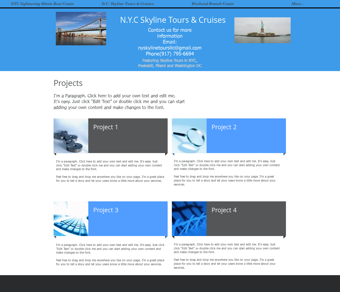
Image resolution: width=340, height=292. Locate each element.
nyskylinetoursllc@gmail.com (170, 48)
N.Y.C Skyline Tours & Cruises (173, 19)
